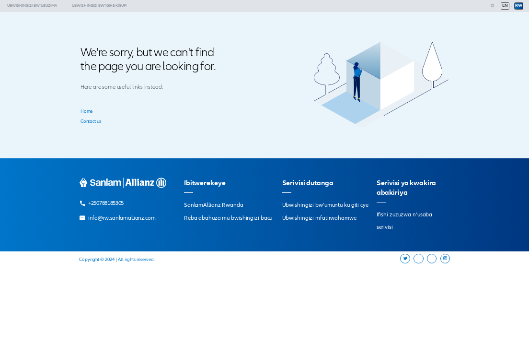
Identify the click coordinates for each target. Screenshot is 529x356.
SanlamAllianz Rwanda (213, 205)
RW (518, 5)
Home (86, 111)
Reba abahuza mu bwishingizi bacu (228, 218)
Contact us (90, 121)
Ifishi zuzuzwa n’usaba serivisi (405, 221)
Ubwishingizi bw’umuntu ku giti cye (325, 205)
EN (505, 5)
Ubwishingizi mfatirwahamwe (319, 218)
